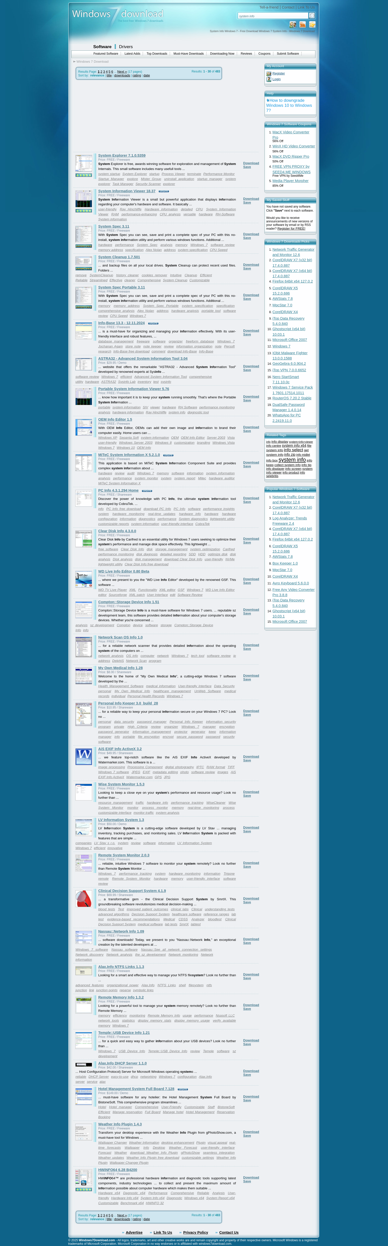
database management (116, 341)
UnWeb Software (207, 691)
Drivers (126, 46)
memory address (110, 250)
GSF (181, 590)
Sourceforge (118, 595)
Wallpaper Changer (112, 1142)
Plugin (201, 1142)
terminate (194, 174)
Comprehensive (149, 280)
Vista (231, 437)
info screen (293, 469)
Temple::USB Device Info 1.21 (124, 1033)
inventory (144, 382)
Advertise (134, 1232)
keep (212, 732)
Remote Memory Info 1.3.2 (121, 997)
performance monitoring (217, 407)
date (146, 75)
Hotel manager (120, 1107)
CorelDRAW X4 (285, 312)
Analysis (218, 1193)
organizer (176, 341)
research (104, 351)
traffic (140, 803)
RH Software (187, 407)
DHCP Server (99, 1077)
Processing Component (144, 767)
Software (102, 46)
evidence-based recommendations (133, 919)
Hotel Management (200, 1112)
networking (148, 1077)
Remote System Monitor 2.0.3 (123, 855)
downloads (122, 75)
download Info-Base (182, 351)
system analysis (167, 813)
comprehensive (200, 377)
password (213, 737)
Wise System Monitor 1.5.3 (121, 784)
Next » (122, 71)
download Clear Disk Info (183, 559)
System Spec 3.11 (113, 226)
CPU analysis (170, 214)
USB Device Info (132, 1051)
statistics (128, 1020)
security (229, 737)
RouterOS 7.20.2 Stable (292, 398)
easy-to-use (120, 1077)
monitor (132, 808)
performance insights (219, 509)
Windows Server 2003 (135, 442)
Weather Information (144, 1142)
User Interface (157, 595)
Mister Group (151, 179)
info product (291, 472)
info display (279, 441)
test (155, 382)
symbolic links (143, 990)
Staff (211, 1107)
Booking (104, 1117)
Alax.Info (147, 985)
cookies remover (154, 275)
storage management (171, 549)
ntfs (209, 985)
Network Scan (136, 661)
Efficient (206, 275)
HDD (202, 554)
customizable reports (113, 524)
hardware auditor (222, 478)
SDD (192, 554)
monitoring (137, 1015)
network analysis (111, 656)
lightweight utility (222, 519)
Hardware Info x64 (124, 1198)
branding (203, 442)
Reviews (246, 53)
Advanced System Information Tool (160, 377)
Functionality (147, 590)
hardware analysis (185, 311)
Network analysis (119, 954)
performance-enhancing (139, 214)
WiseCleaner (216, 803)
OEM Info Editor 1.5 (115, 419)
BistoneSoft (226, 1107)
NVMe (230, 559)
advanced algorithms (113, 914)
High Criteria (138, 727)
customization (184, 442)
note (218, 346)
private (119, 727)
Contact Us (229, 1232)
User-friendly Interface (195, 686)
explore (132, 179)
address (170, 250)
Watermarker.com (139, 777)
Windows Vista (224, 442)
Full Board (152, 1112)
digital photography (179, 767)
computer (147, 656)
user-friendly (107, 209)
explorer (169, 184)
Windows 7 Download (93, 61)
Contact (288, 7)
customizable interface (115, 813)
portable (104, 407)
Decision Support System (151, 914)
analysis (166, 245)
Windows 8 (163, 442)
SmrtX (184, 924)
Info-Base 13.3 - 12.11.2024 (121, 323)
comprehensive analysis (116, 311)
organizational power (123, 985)
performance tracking (187, 803)
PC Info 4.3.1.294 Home (118, 490)
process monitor (155, 808)
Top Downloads (157, 53)
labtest (196, 924)
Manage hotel (173, 1112)
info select (293, 450)
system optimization (205, 549)
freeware (143, 341)
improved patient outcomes (147, 909)
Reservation (226, 1112)
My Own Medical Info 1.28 (120, 668)
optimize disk (218, 554)
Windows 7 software (113, 772)
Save (247, 167)
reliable (81, 1077)
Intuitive (176, 275)
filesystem (196, 985)
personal (104, 691)
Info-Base (206, 351)
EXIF (146, 772)
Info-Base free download (131, 351)
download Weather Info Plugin (154, 1152)
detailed (187, 209)
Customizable (199, 280)
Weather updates (111, 1158)
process (229, 808)
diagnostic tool (198, 412)
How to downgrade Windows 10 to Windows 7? (289, 105)
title (109, 75)
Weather (120, 1152)
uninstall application (179, 179)
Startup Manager (111, 179)
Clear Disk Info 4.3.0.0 (117, 531)
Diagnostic (174, 1198)
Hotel (102, 1107)
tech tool (197, 656)
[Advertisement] (115, 116)
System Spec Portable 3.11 (121, 287)
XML (132, 590)
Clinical (196, 909)
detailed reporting (173, 554)
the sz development (150, 954)
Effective (115, 280)
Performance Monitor (219, 174)
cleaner (129, 280)
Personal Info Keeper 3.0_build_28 (128, 703)
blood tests (106, 909)
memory (181, 245)
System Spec (147, 245)
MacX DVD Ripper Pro (291, 156)
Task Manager (122, 184)
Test (121, 909)
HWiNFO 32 (155, 1203)
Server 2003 (216, 437)
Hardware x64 (109, 1193)
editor (102, 595)
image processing (111, 767)
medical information (161, 686)
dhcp (134, 1077)
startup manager (210, 179)
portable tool (211, 311)
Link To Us (306, 7)
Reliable (82, 280)
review (169, 346)
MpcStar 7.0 (282, 305)
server (80, 1082)
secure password (190, 737)
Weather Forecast (183, 1147)
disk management (148, 559)
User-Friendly (171, 1107)
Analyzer (198, 919)
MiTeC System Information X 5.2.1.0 (129, 455)
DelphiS (118, 661)
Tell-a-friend (269, 7)
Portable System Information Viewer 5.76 (133, 389)
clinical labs (180, 909)
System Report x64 (220, 1198)
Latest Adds (132, 53)
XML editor (167, 590)
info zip (289, 455)
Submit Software (288, 53)
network (163, 656)
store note (133, 346)
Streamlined (98, 280)
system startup (109, 174)
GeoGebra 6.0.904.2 (289, 364)
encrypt (168, 737)
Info (146, 1147)
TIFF (231, 767)
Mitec (202, 478)
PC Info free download (123, 509)
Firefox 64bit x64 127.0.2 (293, 281)
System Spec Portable (160, 306)
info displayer (275, 469)
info (101, 509)
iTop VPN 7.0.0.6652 (289, 370)
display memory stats (154, 1020)
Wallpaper (132, 1147)
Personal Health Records (145, 696)
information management (152, 732)
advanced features (90, 985)
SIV (145, 407)
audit (130, 473)
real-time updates (161, 514)
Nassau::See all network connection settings (176, 949)
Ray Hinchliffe (130, 209)
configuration (187, 1077)
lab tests (171, 924)
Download (251, 163)
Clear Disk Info (132, 549)
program (155, 661)
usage (187, 1015)
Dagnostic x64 (134, 1193)
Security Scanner (148, 184)
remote (103, 878)
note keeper (152, 346)
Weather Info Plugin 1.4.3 (120, 1124)
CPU (199, 209)
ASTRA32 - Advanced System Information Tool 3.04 (143, 359)
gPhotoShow (190, 1152)
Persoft (229, 346)
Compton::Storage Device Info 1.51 (128, 602)
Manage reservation (127, 1112)
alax (102, 1082)
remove (81, 275)
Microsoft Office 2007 (290, 340)
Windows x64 (194, 1198)
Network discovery (90, 954)
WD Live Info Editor (220, 590)
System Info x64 (152, 1198)
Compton (123, 625)
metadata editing (165, 772)
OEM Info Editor (193, 437)
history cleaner (127, 275)
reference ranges (216, 914)
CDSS (183, 919)
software (159, 341)
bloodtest (215, 919)
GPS (158, 777)
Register (279, 73)
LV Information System (194, 843)
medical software (150, 924)
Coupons (265, 53)
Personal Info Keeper (186, 722)
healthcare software (186, 914)
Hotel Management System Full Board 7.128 (136, 1089)
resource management (115, 803)
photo (184, 772)
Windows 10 (126, 448)
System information (112, 219)
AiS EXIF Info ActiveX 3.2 (120, 749)
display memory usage (192, 1020)
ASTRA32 (108, 382)
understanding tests (220, 909)
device (138, 625)
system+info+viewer (301, 441)
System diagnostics (193, 519)
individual (118, 696)
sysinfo (166, 382)
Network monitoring (183, 954)
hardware (206, 214)
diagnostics (147, 519)
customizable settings (198, 1158)
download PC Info (157, 509)
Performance (157, 1193)
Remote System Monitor (131, 878)
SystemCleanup (101, 275)
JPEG (135, 772)
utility (79, 382)
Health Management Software (121, 686)
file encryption (148, 737)
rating (137, 75)
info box (272, 460)
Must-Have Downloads (188, 53)
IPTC (200, 767)
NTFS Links (166, 985)
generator (198, 732)
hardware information (128, 412)
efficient (126, 377)
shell (182, 985)
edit (172, 595)
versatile (189, 214)
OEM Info (144, 448)
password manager (151, 722)
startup (154, 174)
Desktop (159, 1147)
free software (108, 549)
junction (81, 990)
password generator (113, 732)
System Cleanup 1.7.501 (119, 257)
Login (277, 79)
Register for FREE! (291, 228)
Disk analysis (122, 559)
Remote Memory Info (164, 1015)
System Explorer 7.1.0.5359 (122, 155)
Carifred (229, 549)
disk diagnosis (147, 554)
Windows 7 (199, 245)
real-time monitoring (203, 808)
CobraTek (202, 524)
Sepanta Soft (129, 437)
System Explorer (134, 174)
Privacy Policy (195, 1232)
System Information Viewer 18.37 (127, 191)
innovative (114, 848)
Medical (169, 919)
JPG (167, 777)
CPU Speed (218, 250)
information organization (194, 346)
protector (180, 732)
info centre (273, 446)
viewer (155, 407)
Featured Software (106, 53)
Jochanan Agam (110, 346)
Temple (208, 1051)
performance (124, 245)
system (166, 478)
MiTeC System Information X (119, 483)
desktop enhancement (177, 1142)
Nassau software (124, 949)
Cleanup (190, 275)
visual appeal (217, 1142)
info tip (306, 465)
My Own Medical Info (132, 691)
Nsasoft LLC (225, 1015)
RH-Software (225, 214)
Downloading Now (222, 53)
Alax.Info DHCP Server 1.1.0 (122, 1063)
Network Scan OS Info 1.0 (120, 637)
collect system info (287, 465)
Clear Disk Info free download (146, 564)
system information (126, 407)
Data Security (224, 686)
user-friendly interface (177, 524)
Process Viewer (173, 174)
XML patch (137, 595)
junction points (106, 990)
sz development (102, 625)
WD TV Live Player (112, 590)
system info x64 (294, 445)
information (195, 473)
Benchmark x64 (132, 1203)
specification (134, 250)
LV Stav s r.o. (104, 843)
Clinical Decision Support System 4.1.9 (132, 891)
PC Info (179, 509)
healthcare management (172, 691)
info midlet (303, 455)
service (92, 1082)
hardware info (190, 514)
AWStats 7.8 (283, 299)
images (223, 772)
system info (176, 412)
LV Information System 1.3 (121, 820)
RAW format (216, 767)
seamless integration (219, 1152)
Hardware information (161, 209)
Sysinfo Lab (127, 382)
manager (209, 727)
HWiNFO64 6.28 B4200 (117, 1170)
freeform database (200, 341)
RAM (115, 214)
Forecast (104, 1152)
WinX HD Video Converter (294, 146)
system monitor (146, 478)
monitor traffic (143, 813)
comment (158, 351)
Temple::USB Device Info (167, 1051)
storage (165, 625)
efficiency (120, 1015)
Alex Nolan (154, 250)
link (91, 990)
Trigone (229, 873)
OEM (175, 437)
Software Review (190, 595)
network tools (108, 1020)
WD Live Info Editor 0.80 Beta (123, 571)
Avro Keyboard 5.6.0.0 (291, 583)
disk (150, 549)
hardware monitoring (128, 514)
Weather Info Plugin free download (152, 1158)
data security (124, 722)
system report (184, 478)
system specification (193, 250)
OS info (132, 656)
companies (84, 843)
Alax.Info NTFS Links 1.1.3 (121, 967)
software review (223, 245)
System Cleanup (175, 280)
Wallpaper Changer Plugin (129, 1163)
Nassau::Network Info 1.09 (121, 931)
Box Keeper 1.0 (285, 563)
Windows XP (107, 437)
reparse (125, 990)
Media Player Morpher (291, 181)
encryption (227, 727)
